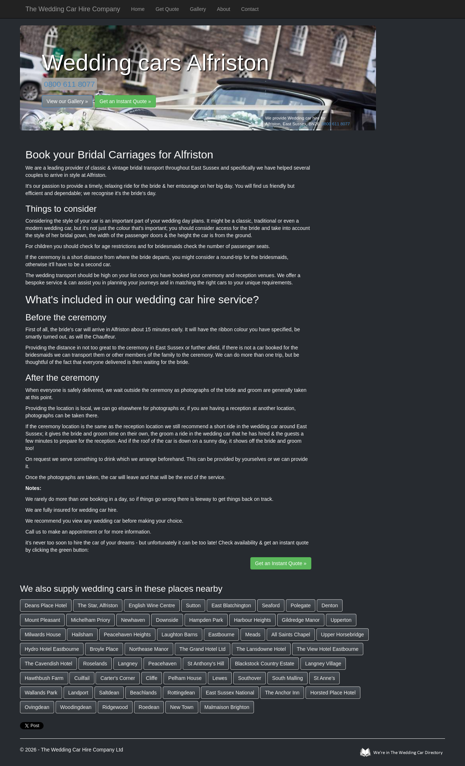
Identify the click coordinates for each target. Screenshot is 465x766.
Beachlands (143, 693)
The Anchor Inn (282, 693)
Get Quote (167, 9)
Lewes (220, 678)
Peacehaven (162, 663)
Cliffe (152, 678)
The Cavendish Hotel (48, 663)
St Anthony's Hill (205, 663)
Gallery (198, 9)
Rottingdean (181, 693)
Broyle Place (104, 649)
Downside (167, 620)
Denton (330, 605)
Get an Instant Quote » (125, 101)
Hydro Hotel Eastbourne (52, 649)
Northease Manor (149, 649)
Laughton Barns (180, 634)
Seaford (271, 605)
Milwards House (43, 634)
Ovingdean (37, 707)
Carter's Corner (117, 678)
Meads (252, 634)
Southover (249, 678)
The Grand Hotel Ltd (202, 649)
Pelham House (185, 678)
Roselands (95, 663)
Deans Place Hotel (46, 605)
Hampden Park (206, 620)
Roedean (149, 707)
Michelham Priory (90, 620)
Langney (128, 663)
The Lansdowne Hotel (261, 649)
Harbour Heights (252, 620)
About (223, 9)
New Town (181, 707)
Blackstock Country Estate (264, 663)
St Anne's (324, 678)
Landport (78, 693)
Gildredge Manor (301, 620)
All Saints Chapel (290, 634)
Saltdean (109, 693)
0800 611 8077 (69, 84)
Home (138, 9)
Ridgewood (115, 707)
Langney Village (323, 663)
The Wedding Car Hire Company (72, 9)
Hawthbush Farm (44, 678)
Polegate (301, 605)
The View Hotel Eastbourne (328, 649)
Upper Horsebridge (342, 634)
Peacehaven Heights (127, 634)
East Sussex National (230, 693)
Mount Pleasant (42, 620)
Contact (250, 9)
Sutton (193, 605)
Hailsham (82, 634)
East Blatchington (231, 605)
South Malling (287, 678)
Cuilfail (81, 678)
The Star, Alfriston (98, 605)
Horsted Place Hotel (333, 693)
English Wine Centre (152, 605)
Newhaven (133, 620)
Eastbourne (222, 634)
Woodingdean (76, 707)
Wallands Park (41, 693)
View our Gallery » (67, 101)
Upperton (341, 620)
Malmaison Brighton (227, 707)
